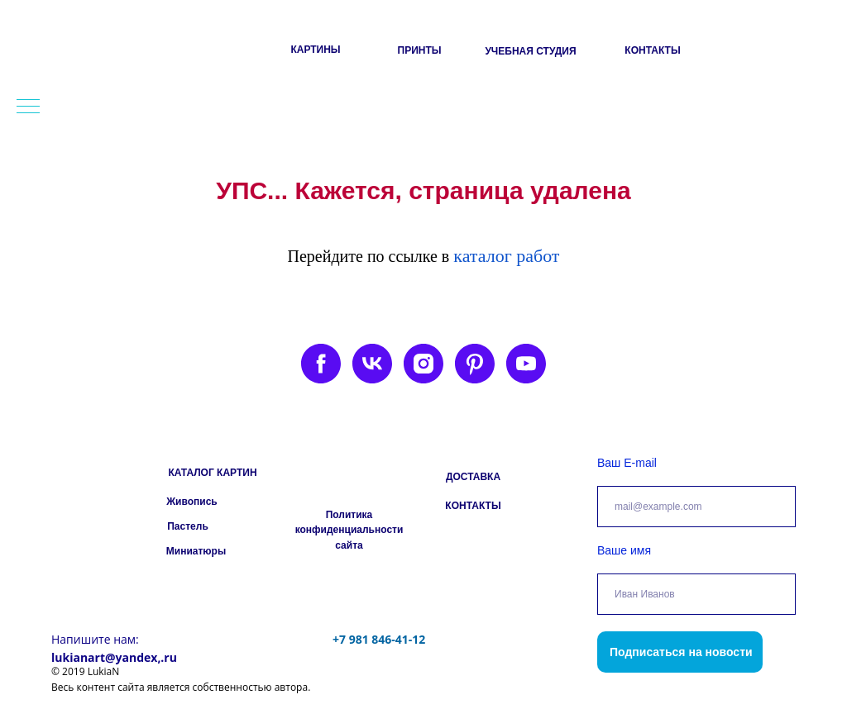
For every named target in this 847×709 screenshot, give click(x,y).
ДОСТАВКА (473, 477)
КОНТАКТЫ (652, 50)
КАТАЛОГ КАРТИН (212, 472)
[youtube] (526, 363)
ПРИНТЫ (420, 50)
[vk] (372, 363)
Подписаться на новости (681, 652)
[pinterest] (475, 363)
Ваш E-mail (627, 462)
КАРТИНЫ (315, 49)
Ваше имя (624, 550)
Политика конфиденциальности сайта (349, 530)
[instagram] (423, 363)
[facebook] (321, 363)
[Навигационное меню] (28, 107)
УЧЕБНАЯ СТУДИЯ (530, 51)
